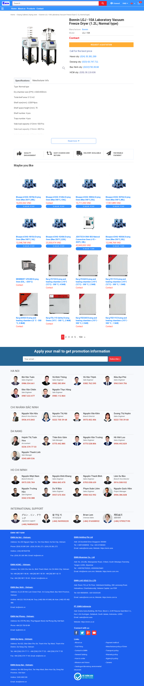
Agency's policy (112, 658)
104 (80, 337)
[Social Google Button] (88, 633)
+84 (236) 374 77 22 (38, 651)
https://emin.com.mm (111, 571)
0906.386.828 (120, 495)
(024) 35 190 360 (20, 555)
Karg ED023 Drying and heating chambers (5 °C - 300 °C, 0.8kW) (28, 320)
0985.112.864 (58, 396)
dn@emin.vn (41, 656)
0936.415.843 (28, 420)
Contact (40, 9)
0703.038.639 (89, 482)
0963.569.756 (120, 383)
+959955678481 (97, 568)
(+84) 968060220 (30, 524)
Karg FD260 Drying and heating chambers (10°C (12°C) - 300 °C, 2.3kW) (86, 281)
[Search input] (54, 3)
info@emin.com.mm (87, 571)
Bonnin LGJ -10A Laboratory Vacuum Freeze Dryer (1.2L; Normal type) (64, 15)
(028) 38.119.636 (87, 72)
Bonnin (85, 29)
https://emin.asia (106, 548)
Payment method (112, 643)
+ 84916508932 (83, 545)
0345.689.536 (28, 458)
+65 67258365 (99, 545)
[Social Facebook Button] (76, 633)
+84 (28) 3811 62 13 (53, 574)
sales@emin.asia (85, 548)
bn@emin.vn (20, 607)
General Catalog (81, 654)
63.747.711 (93, 62)
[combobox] (54, 3)
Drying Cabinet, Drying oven (27, 15)
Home (14, 9)
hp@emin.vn (20, 630)
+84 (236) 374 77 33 (55, 651)
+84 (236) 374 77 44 (22, 656)
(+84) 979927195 (122, 521)
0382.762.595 (89, 383)
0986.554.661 (28, 383)
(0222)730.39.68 (91, 67)
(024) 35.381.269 (88, 56)
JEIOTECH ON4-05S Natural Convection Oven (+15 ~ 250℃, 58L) (88, 239)
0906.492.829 (120, 443)
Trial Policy (79, 647)
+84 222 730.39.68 (23, 600)
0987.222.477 (28, 396)
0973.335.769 (28, 482)
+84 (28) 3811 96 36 (21, 574)
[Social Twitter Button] (82, 633)
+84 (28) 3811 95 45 (22, 578)
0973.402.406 (89, 420)
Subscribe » (115, 359)
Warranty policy (112, 654)
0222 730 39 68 (59, 420)
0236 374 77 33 (29, 447)
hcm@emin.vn (41, 578)
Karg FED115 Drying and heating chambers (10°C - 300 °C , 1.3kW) (117, 320)
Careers (109, 662)
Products (31, 9)
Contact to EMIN (81, 650)
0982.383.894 (58, 383)
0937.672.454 (58, 495)
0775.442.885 (58, 443)
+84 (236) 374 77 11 (21, 651)
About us (22, 9)
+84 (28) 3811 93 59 (37, 574)
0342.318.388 (28, 498)
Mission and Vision (82, 662)
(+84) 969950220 (60, 521)
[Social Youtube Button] (94, 633)
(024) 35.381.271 (37, 546)
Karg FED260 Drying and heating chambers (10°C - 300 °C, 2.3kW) (87, 320)
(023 (84, 62)
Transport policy (112, 650)
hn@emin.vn (38, 555)
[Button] (2, 9)
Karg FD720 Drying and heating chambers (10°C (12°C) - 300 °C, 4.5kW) (56, 281)
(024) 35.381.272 (51, 546)
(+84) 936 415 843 (45, 600)
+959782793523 (84, 568)
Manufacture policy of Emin (116, 647)
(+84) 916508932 (91, 521)
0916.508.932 (120, 482)
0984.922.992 (89, 495)
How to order (80, 658)
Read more (72, 141)
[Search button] (103, 3)
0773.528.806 (89, 443)
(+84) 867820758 (23, 551)
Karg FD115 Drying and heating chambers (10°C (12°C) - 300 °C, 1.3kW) (116, 281)
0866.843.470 (58, 482)
